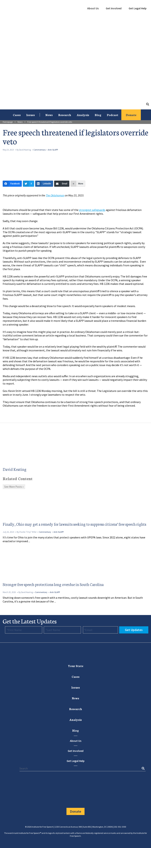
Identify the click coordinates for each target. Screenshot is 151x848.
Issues (30, 115)
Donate (131, 115)
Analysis (83, 115)
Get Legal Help (138, 8)
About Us (93, 8)
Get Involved (114, 8)
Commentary (39, 149)
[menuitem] (93, 8)
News (49, 115)
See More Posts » (14, 486)
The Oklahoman (55, 195)
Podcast (112, 115)
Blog (98, 115)
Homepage (8, 122)
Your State (75, 666)
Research (64, 115)
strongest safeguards (92, 210)
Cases (17, 115)
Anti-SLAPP (53, 149)
